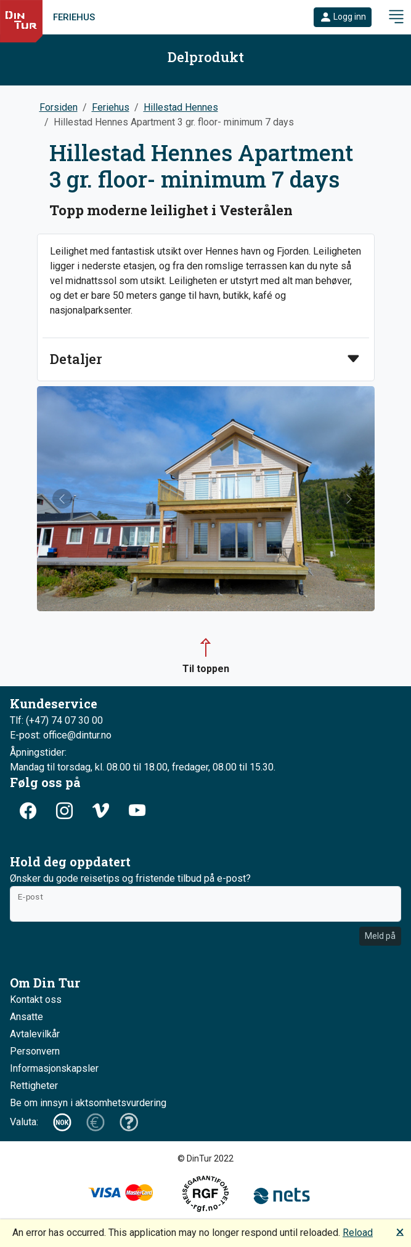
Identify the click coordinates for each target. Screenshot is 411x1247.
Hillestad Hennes (181, 107)
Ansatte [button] (26, 1017)
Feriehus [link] (74, 17)
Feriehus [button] (110, 107)
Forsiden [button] (58, 107)
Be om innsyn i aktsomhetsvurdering (88, 1103)
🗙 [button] (400, 1231)
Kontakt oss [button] (36, 999)
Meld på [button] (380, 936)
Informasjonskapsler (54, 1068)
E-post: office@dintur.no (61, 735)
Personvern (35, 1051)
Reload (358, 1232)
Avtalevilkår (35, 1034)
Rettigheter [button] (34, 1085)
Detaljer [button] (76, 359)
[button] (343, 17)
